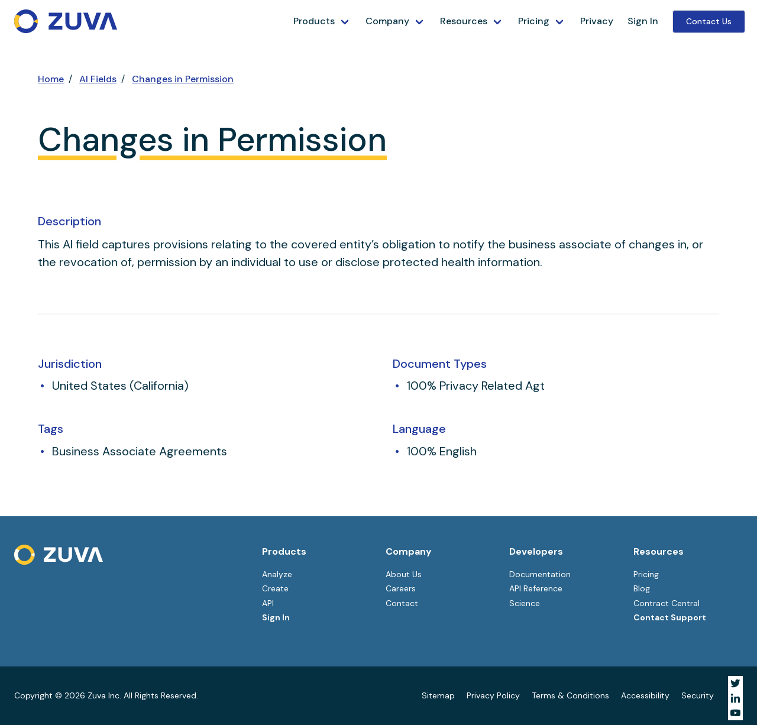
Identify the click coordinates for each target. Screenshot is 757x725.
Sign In (642, 21)
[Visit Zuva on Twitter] (735, 683)
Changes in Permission (183, 79)
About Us (404, 574)
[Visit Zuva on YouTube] (735, 712)
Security (697, 695)
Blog (641, 588)
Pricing (533, 21)
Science (524, 603)
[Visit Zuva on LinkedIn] (735, 698)
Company (387, 21)
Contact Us (709, 21)
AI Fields (98, 79)
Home (51, 79)
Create (275, 588)
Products (314, 21)
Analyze (277, 574)
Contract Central (666, 603)
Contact (402, 603)
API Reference (535, 588)
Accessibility (645, 695)
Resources (463, 21)
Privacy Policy (493, 695)
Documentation (540, 574)
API (268, 603)
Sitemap (438, 695)
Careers (401, 588)
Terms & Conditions (570, 695)
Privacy (596, 21)
